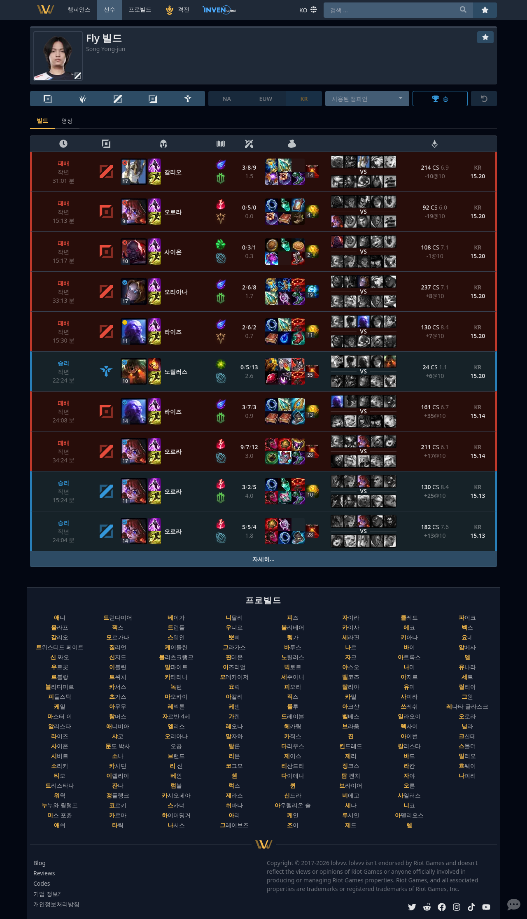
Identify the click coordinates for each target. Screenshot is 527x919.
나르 (351, 647)
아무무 (117, 706)
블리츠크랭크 (176, 657)
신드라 (292, 795)
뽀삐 (234, 637)
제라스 (234, 795)
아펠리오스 (409, 815)
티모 (59, 775)
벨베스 (350, 716)
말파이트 (176, 667)
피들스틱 (59, 696)
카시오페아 (176, 795)
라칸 (409, 766)
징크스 (350, 766)
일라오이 (409, 716)
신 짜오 (59, 657)
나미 (409, 667)
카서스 (117, 686)
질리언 (117, 647)
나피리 (467, 775)
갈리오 (59, 637)
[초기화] (484, 98)
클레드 (409, 617)
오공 (176, 746)
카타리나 (176, 677)
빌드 (42, 120)
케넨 (234, 706)
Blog (39, 863)
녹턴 (176, 686)
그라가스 (234, 647)
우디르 (234, 627)
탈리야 (350, 686)
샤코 (118, 736)
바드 (409, 756)
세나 (351, 805)
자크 (351, 657)
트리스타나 (59, 785)
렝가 (292, 637)
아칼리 (234, 696)
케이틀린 (176, 647)
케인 (292, 815)
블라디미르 (59, 686)
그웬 (467, 696)
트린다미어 (117, 617)
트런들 (176, 627)
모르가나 (117, 637)
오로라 (467, 716)
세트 (467, 677)
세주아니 (292, 677)
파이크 (467, 617)
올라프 (59, 627)
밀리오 (467, 756)
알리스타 (59, 726)
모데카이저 (234, 677)
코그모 (234, 766)
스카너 (176, 805)
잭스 (118, 627)
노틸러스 (292, 657)
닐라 (467, 726)
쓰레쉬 (409, 706)
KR (304, 99)
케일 (59, 706)
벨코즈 (350, 677)
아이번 (409, 736)
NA (226, 99)
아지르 (409, 677)
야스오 (350, 667)
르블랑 (59, 677)
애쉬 (59, 825)
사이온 (59, 746)
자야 (409, 775)
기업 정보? (47, 894)
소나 (118, 756)
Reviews (44, 873)
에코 (409, 627)
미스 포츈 (59, 815)
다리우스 (292, 746)
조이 (292, 825)
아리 (234, 815)
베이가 (176, 617)
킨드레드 (350, 746)
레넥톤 (176, 706)
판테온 (234, 657)
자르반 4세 (176, 716)
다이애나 (292, 775)
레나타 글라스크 (467, 706)
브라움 (350, 726)
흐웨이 (467, 766)
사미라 (409, 696)
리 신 (176, 766)
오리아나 (176, 736)
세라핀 (350, 637)
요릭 (234, 686)
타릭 (118, 825)
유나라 (467, 667)
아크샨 (350, 706)
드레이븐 (292, 716)
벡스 (467, 627)
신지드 (117, 657)
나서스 (176, 825)
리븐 (234, 756)
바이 (409, 647)
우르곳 (59, 667)
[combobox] (367, 98)
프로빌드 (140, 9)
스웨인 (176, 637)
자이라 (350, 617)
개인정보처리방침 (56, 904)
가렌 (234, 716)
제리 (351, 756)
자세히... (263, 559)
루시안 (350, 815)
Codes (41, 883)
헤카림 (292, 726)
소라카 (59, 766)
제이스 (292, 756)
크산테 (467, 736)
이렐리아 (117, 775)
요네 (467, 637)
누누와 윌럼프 (60, 805)
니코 (409, 805)
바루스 (292, 647)
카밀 (351, 696)
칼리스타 (409, 746)
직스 (292, 696)
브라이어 (350, 785)
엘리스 (176, 726)
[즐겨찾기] (485, 37)
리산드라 (292, 766)
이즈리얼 (234, 667)
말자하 (234, 736)
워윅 (59, 795)
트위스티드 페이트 (60, 647)
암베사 (467, 647)
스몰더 (467, 746)
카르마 (117, 815)
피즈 (292, 617)
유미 (409, 686)
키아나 (409, 637)
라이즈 (59, 736)
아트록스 (409, 657)
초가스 (117, 696)
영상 (67, 120)
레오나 (234, 726)
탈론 (234, 746)
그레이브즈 (234, 825)
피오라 (292, 686)
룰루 (292, 706)
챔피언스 (79, 9)
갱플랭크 (117, 795)
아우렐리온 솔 (293, 805)
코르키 (117, 805)
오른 (409, 785)
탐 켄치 (350, 775)
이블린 (117, 667)
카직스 (292, 736)
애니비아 (117, 726)
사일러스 (409, 795)
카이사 (350, 627)
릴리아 (467, 686)
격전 (177, 10)
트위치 (117, 677)
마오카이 (176, 696)
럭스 (234, 785)
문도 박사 (117, 746)
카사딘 (117, 766)
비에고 (350, 795)
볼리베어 (292, 627)
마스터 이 (59, 716)
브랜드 (176, 756)
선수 (109, 9)
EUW (265, 99)
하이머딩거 (176, 815)
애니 (59, 617)
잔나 (118, 785)
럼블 (176, 785)
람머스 (117, 716)
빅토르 (292, 667)
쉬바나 (234, 805)
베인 (176, 775)
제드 (351, 825)
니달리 (234, 617)
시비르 (59, 756)
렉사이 (409, 726)
